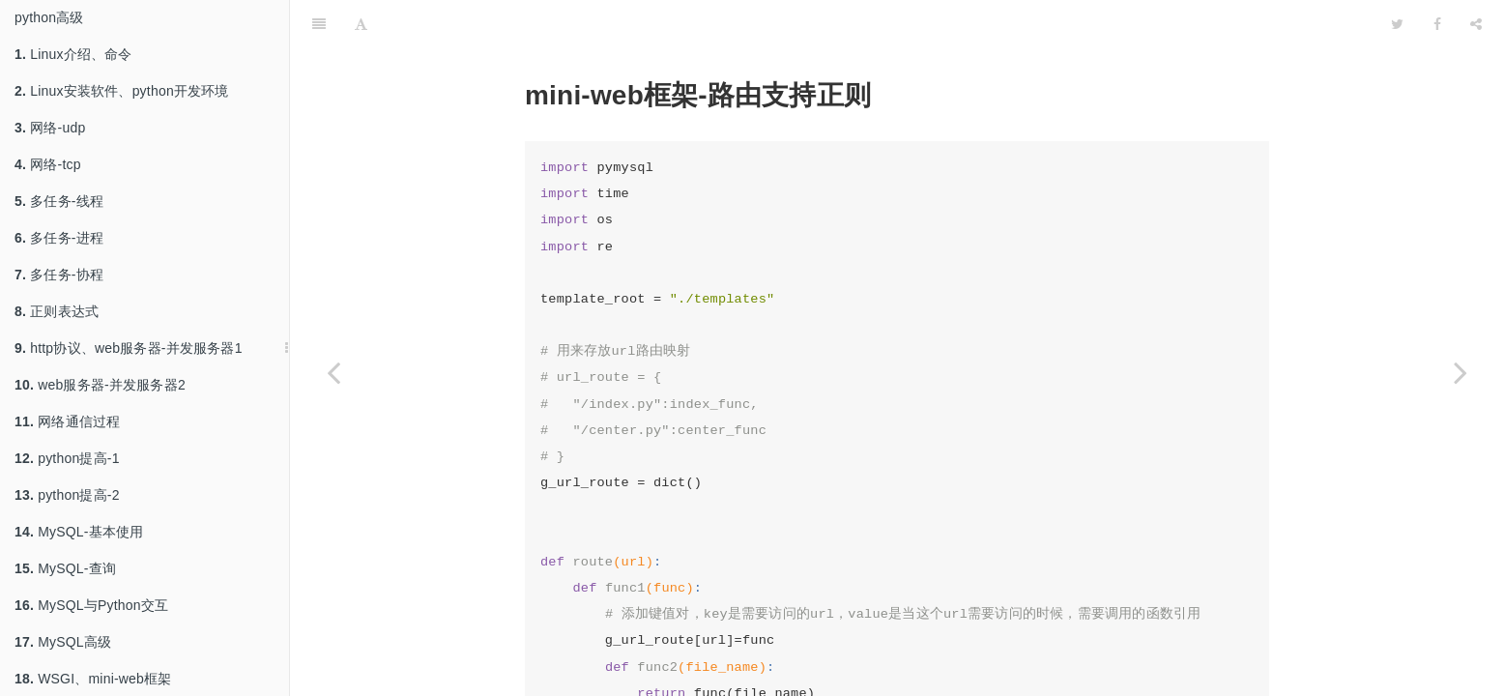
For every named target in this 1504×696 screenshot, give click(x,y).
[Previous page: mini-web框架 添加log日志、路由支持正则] (333, 372)
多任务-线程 (58, 201)
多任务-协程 (58, 274)
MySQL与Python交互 (91, 605)
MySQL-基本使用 (79, 531)
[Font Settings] (361, 24)
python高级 (49, 17)
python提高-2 (67, 495)
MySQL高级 (62, 642)
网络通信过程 (67, 421)
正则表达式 (56, 311)
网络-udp (49, 127)
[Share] (1476, 24)
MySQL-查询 (65, 568)
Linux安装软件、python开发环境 (121, 91)
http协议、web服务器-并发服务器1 (128, 348)
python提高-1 (67, 458)
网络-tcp (47, 164)
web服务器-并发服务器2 (100, 384)
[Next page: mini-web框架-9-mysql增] (1460, 372)
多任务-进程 (58, 238)
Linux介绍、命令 (73, 54)
